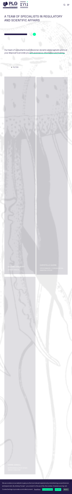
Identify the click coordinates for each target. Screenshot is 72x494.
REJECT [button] (66, 489)
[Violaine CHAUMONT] (20, 183)
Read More (37, 489)
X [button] (70, 481)
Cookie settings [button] (47, 489)
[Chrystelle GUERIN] (52, 185)
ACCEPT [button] (58, 489)
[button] (68, 5)
